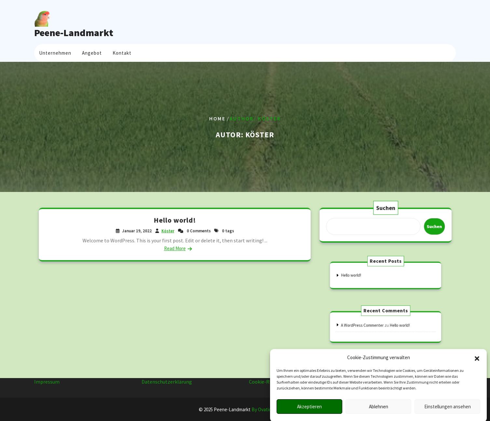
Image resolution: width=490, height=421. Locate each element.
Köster (168, 230)
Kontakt (122, 52)
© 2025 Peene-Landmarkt (245, 409)
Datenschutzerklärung (167, 378)
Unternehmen (55, 52)
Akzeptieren (309, 413)
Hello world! (174, 220)
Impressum (47, 378)
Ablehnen (378, 413)
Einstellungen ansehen (447, 413)
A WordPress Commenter (367, 325)
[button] (477, 363)
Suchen (385, 208)
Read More (174, 248)
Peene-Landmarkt (73, 32)
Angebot (92, 52)
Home (217, 118)
